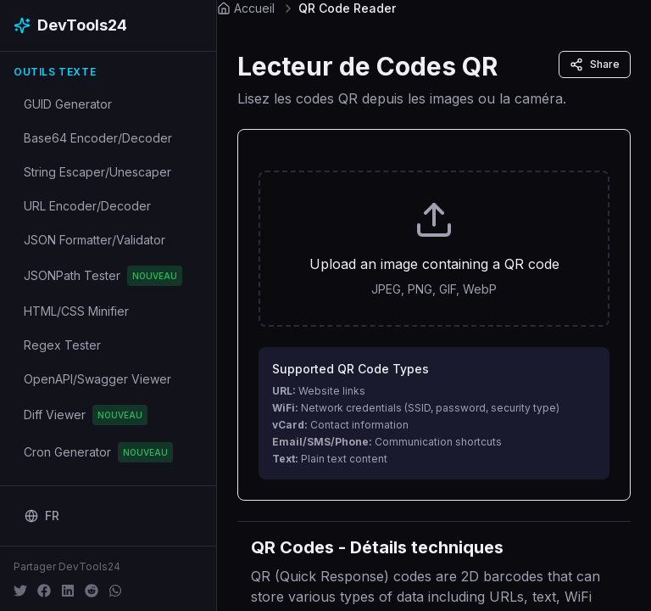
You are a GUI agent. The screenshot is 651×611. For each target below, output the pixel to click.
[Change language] (42, 516)
